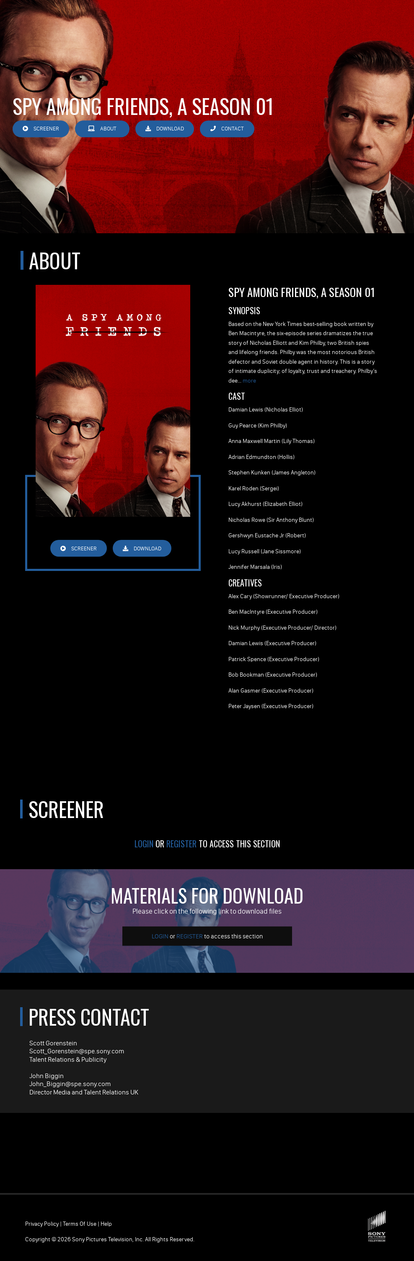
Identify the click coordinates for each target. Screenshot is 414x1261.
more (249, 380)
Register (181, 843)
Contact (227, 129)
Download (164, 129)
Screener (41, 129)
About (102, 129)
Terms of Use (79, 1223)
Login (144, 843)
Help (106, 1223)
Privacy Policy (42, 1223)
